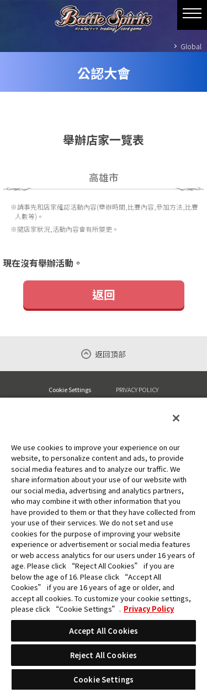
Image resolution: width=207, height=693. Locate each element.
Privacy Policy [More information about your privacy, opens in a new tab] (149, 608)
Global (191, 46)
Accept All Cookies (103, 631)
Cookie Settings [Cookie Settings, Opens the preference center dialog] (103, 679)
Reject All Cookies (103, 655)
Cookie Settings (70, 389)
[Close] (176, 418)
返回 (103, 294)
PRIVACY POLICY (137, 389)
